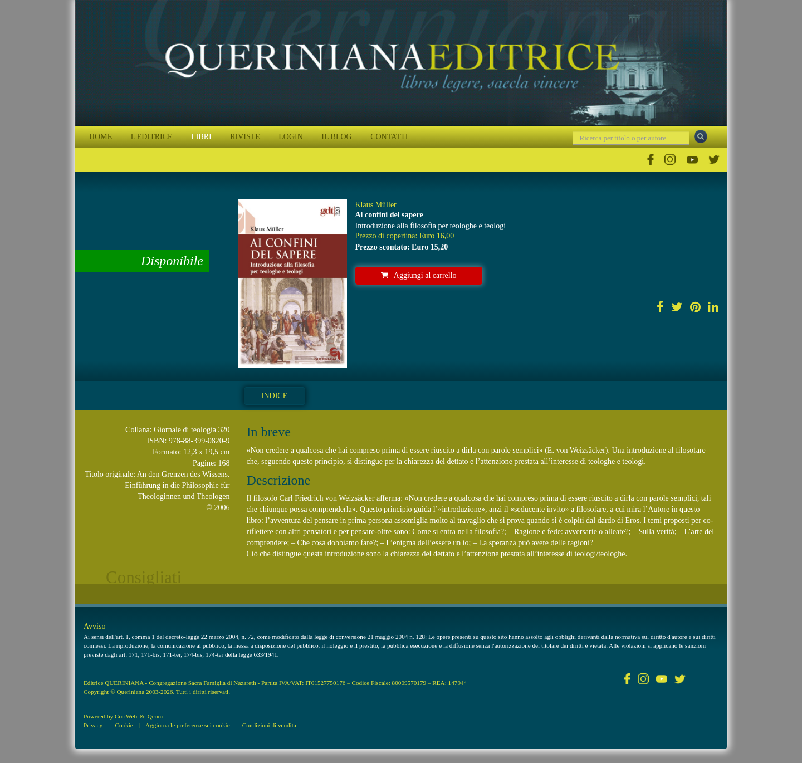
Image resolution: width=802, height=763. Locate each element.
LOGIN (290, 137)
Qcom (155, 716)
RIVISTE (245, 137)
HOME (100, 137)
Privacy (93, 725)
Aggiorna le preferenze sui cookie (187, 725)
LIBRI (201, 137)
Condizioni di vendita (269, 725)
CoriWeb (126, 716)
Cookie (124, 725)
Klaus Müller (376, 204)
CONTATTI (389, 137)
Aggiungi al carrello (419, 275)
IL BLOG (336, 137)
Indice (274, 396)
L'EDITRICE (152, 137)
